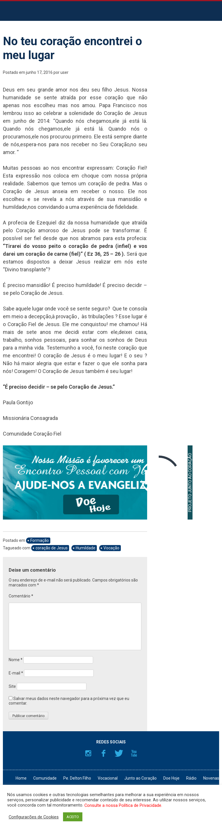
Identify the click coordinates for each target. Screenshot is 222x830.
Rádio (191, 778)
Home (21, 778)
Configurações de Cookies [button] (34, 817)
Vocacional (108, 778)
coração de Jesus (52, 548)
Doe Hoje (171, 778)
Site (12, 686)
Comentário (21, 596)
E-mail (16, 673)
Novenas (211, 778)
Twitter (118, 753)
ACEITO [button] (72, 817)
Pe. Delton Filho (77, 778)
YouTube (134, 753)
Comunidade (45, 778)
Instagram (88, 753)
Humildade (85, 548)
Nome (16, 659)
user (64, 72)
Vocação (111, 548)
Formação (39, 540)
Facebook (103, 753)
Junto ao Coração (140, 778)
